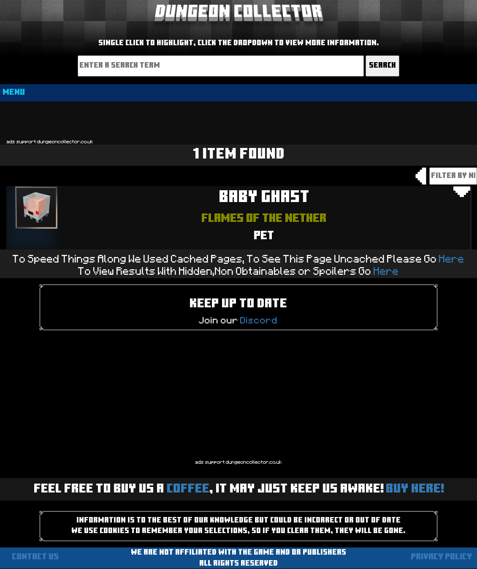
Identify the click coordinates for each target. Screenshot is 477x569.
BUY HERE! (415, 489)
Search (382, 66)
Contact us (35, 557)
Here (451, 259)
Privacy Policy (441, 557)
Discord (259, 320)
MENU (14, 92)
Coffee (188, 489)
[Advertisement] (238, 120)
